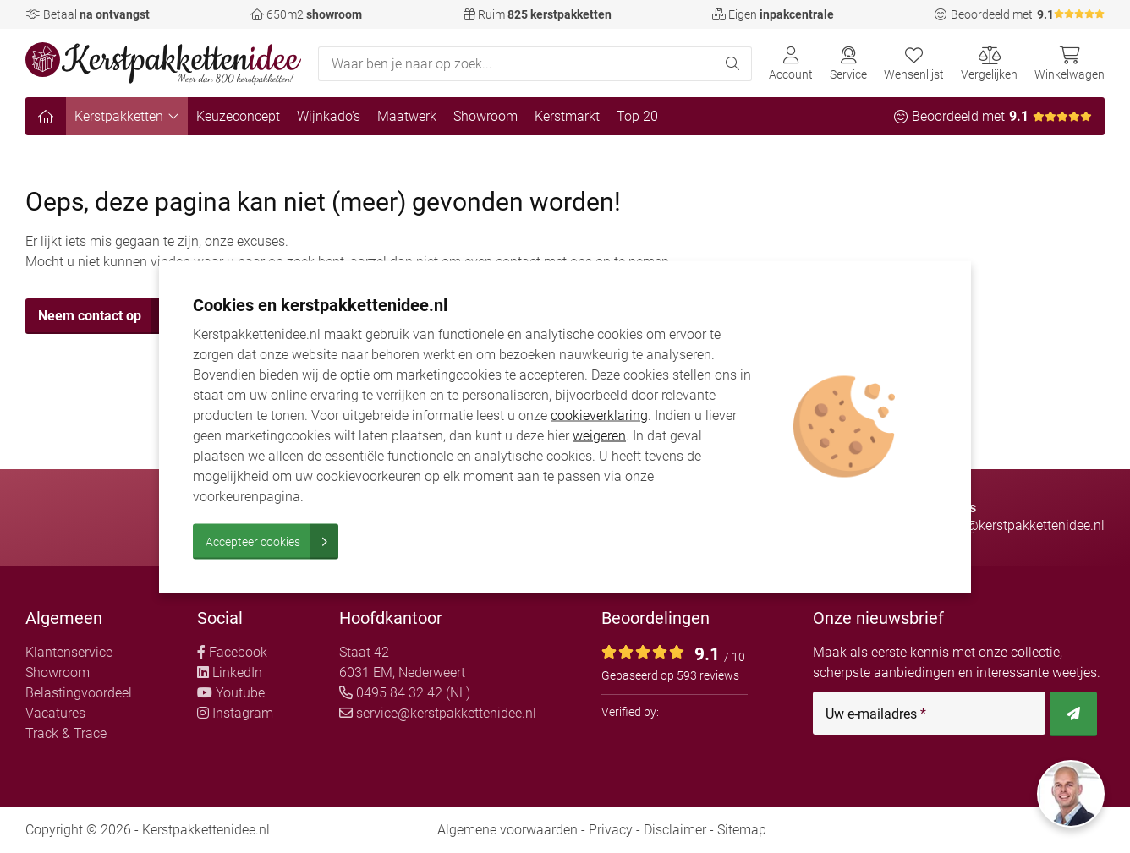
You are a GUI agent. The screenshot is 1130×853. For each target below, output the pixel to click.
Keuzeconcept (238, 116)
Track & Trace (66, 733)
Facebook (232, 652)
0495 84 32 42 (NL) (404, 693)
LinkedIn (229, 672)
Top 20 (637, 116)
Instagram (235, 713)
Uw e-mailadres (876, 714)
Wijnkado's (328, 116)
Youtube (231, 693)
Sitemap (741, 830)
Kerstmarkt (567, 116)
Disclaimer (675, 830)
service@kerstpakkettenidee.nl (437, 713)
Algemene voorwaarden (507, 830)
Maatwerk (406, 116)
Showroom (485, 116)
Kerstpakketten (126, 116)
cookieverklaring (599, 415)
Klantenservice (68, 652)
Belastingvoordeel (78, 693)
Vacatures (55, 713)
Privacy (611, 830)
